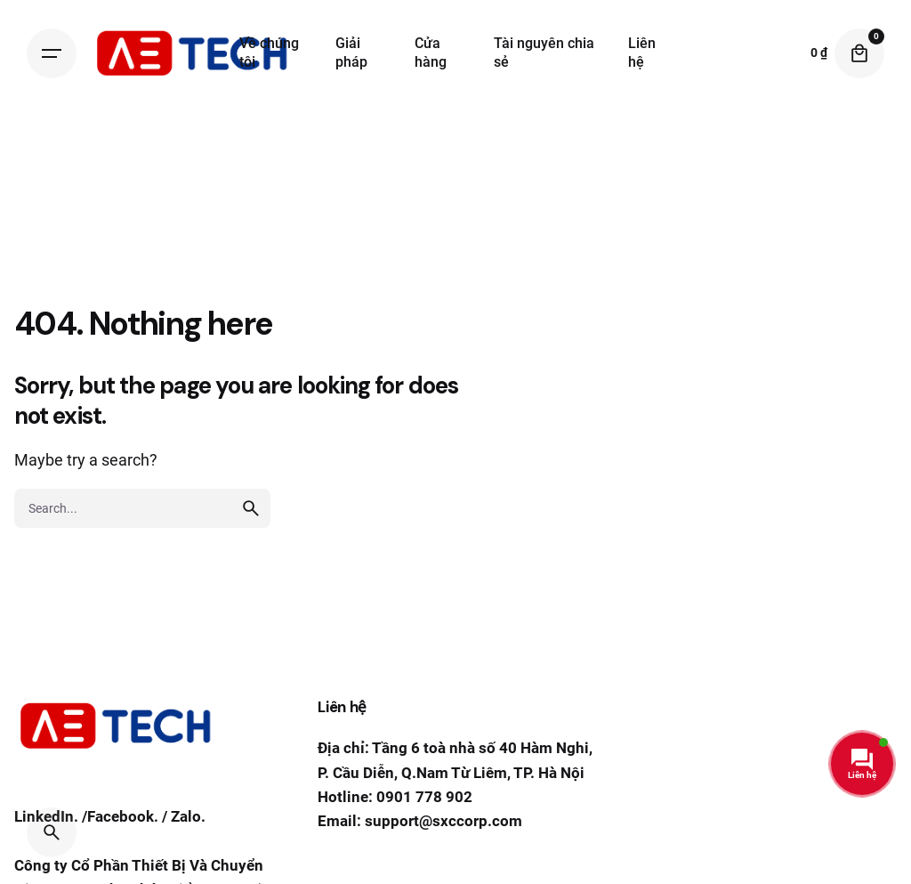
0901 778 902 (424, 797)
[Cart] (859, 53)
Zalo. (188, 818)
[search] (250, 508)
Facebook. (122, 818)
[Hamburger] (52, 53)
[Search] (52, 832)
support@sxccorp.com (443, 821)
